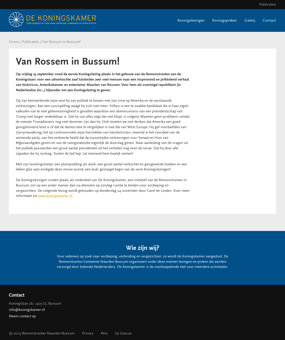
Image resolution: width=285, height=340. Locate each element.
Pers (104, 333)
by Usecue (123, 333)
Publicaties (267, 4)
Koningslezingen (191, 20)
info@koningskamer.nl (27, 310)
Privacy (87, 333)
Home (14, 42)
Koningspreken (224, 20)
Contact (269, 20)
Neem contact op (22, 316)
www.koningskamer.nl (55, 196)
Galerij (249, 20)
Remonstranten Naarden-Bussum (48, 333)
